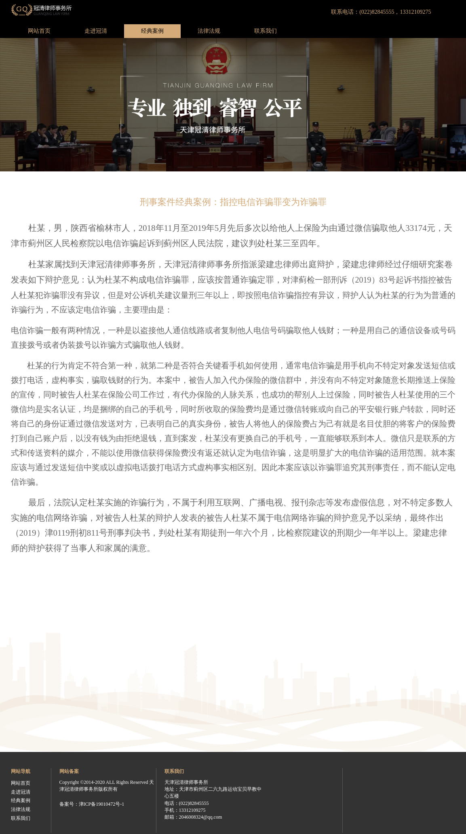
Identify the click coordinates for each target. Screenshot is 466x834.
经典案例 (152, 31)
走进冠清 (95, 31)
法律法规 (209, 31)
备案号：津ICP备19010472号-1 (91, 804)
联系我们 (265, 31)
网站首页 (39, 31)
